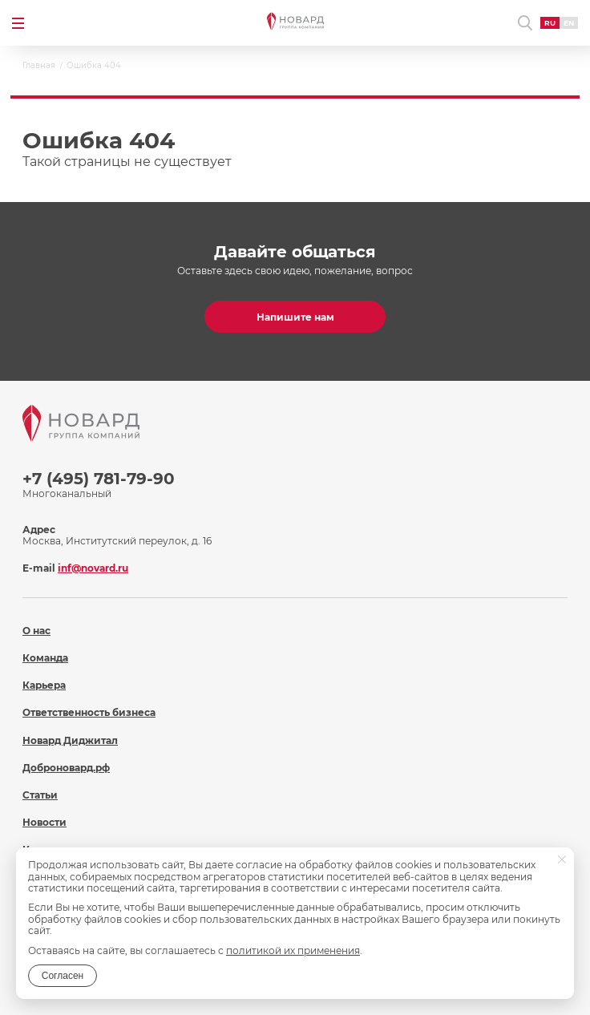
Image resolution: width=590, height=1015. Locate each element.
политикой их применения (293, 950)
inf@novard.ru (93, 568)
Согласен (62, 975)
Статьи (40, 795)
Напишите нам (295, 317)
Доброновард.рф (66, 768)
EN (569, 22)
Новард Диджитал (70, 740)
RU (550, 22)
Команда (45, 658)
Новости (44, 822)
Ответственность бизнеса (89, 712)
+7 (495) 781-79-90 (98, 478)
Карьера (44, 685)
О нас (36, 631)
